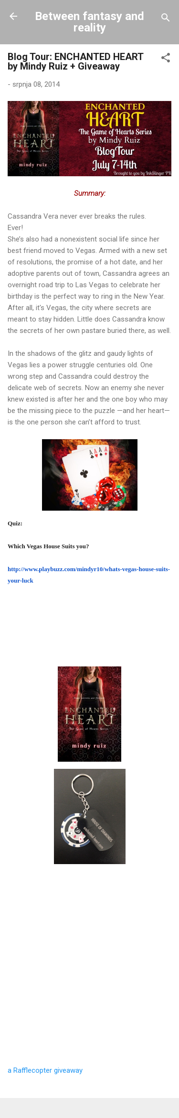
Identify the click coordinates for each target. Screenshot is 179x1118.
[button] (165, 59)
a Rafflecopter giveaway (45, 1070)
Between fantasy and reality (89, 22)
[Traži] (165, 19)
